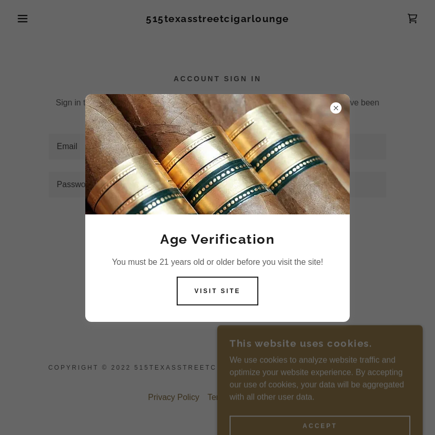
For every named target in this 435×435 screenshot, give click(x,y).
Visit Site (217, 291)
